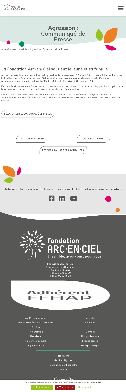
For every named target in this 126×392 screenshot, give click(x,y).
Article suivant (93, 191)
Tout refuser (64, 387)
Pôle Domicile (36, 331)
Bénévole (90, 322)
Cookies (63, 369)
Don (90, 327)
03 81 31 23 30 (63, 272)
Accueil (5, 49)
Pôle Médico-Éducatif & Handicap (36, 322)
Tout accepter (42, 387)
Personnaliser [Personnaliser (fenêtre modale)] (86, 387)
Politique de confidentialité (63, 364)
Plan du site (63, 355)
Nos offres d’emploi (36, 340)
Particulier (90, 317)
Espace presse (90, 340)
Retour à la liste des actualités (63, 203)
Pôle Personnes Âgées (36, 317)
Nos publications (90, 336)
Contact (90, 331)
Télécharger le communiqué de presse (28, 156)
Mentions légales (63, 360)
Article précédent (32, 191)
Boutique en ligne (90, 345)
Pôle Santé (36, 327)
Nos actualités (19, 49)
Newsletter (36, 336)
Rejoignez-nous (36, 345)
